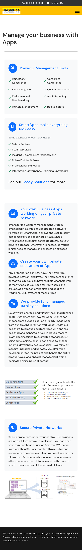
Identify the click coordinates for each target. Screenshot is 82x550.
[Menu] (77, 11)
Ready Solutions (35, 181)
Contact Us (56, 3)
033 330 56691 (34, 3)
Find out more (20, 540)
